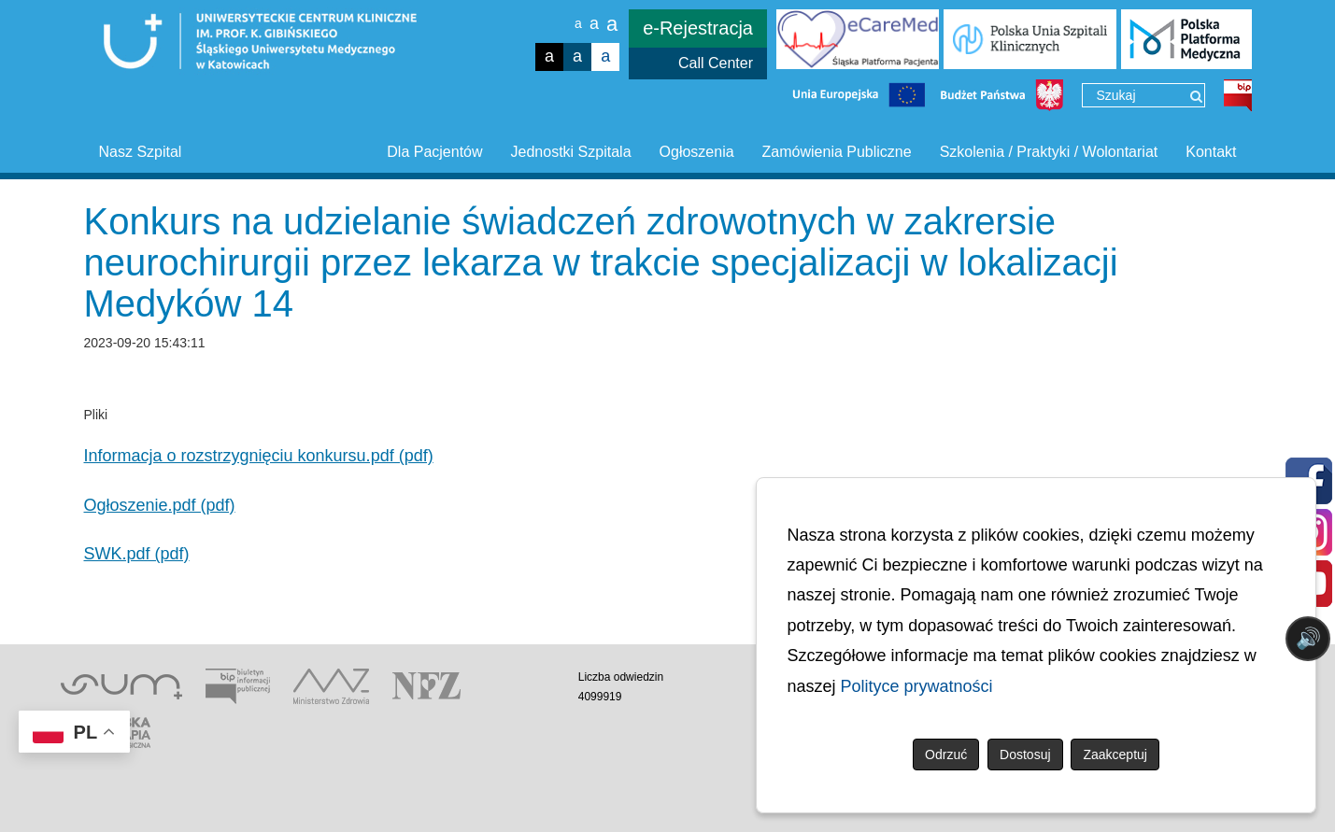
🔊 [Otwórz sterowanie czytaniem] (1308, 638)
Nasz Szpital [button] (140, 152)
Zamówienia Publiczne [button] (837, 152)
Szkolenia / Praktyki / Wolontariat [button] (1049, 152)
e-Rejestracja (698, 28)
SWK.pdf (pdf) (137, 553)
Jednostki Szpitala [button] (571, 152)
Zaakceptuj (1114, 754)
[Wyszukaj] (1196, 96)
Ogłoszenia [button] (697, 152)
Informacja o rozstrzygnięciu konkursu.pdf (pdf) (258, 455)
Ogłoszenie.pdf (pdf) (159, 505)
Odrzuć (946, 754)
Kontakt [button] (1211, 152)
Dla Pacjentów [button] (434, 152)
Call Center (715, 63)
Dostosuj (1025, 754)
